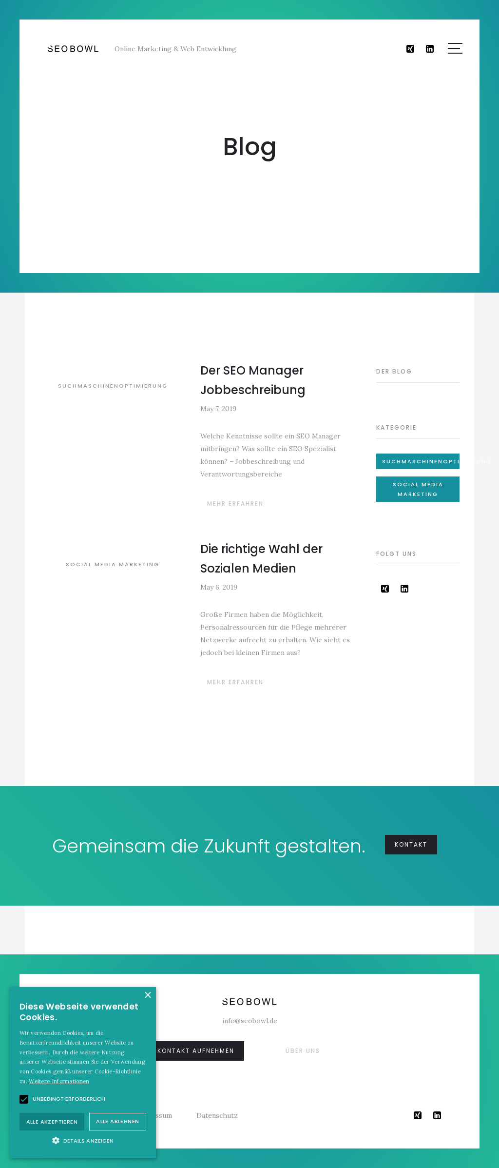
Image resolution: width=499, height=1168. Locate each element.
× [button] (147, 995)
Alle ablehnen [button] (117, 1121)
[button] (82, 1140)
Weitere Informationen (59, 1081)
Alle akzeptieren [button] (51, 1122)
